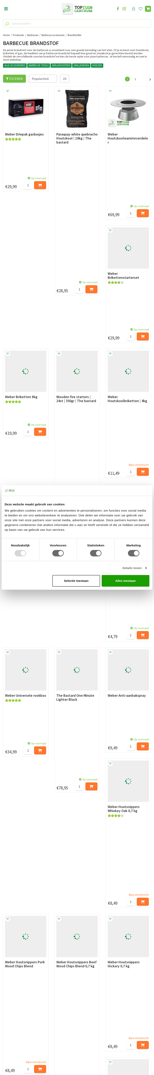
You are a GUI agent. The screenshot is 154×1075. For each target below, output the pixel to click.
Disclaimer (10, 945)
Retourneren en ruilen (18, 931)
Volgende (148, 79)
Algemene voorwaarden (19, 936)
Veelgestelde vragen (17, 950)
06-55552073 (16, 1024)
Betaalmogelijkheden (18, 922)
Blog (6, 967)
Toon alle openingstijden (71, 954)
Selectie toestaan (76, 580)
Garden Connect (75, 1061)
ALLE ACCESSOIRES (14, 65)
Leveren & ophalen (15, 926)
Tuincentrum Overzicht (101, 1061)
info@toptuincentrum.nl (25, 1030)
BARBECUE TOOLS (39, 65)
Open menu (6, 9)
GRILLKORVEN (81, 65)
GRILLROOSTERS (61, 65)
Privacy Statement (16, 940)
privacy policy (97, 886)
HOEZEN (97, 65)
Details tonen (132, 568)
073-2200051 (16, 1018)
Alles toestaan (125, 580)
